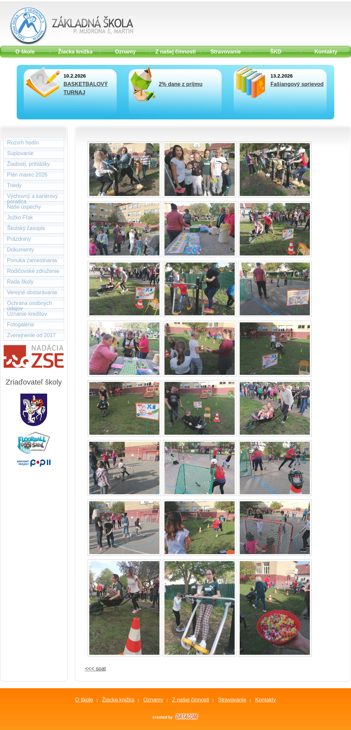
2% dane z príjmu (181, 84)
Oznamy (153, 700)
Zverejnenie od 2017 (31, 335)
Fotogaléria (20, 324)
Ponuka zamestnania (32, 260)
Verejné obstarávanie (32, 292)
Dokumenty (20, 249)
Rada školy (20, 282)
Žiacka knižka (118, 700)
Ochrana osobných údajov (29, 304)
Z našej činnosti (190, 700)
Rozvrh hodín (23, 142)
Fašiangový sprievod (297, 84)
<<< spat (95, 668)
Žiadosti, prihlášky (28, 164)
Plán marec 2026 (27, 175)
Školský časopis (26, 228)
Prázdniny (19, 239)
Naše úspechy (24, 207)
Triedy (14, 185)
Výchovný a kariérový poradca (32, 197)
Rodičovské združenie (33, 271)
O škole (84, 700)
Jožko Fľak (20, 217)
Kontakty (265, 700)
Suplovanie (20, 153)
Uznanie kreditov (27, 314)
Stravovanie (232, 700)
